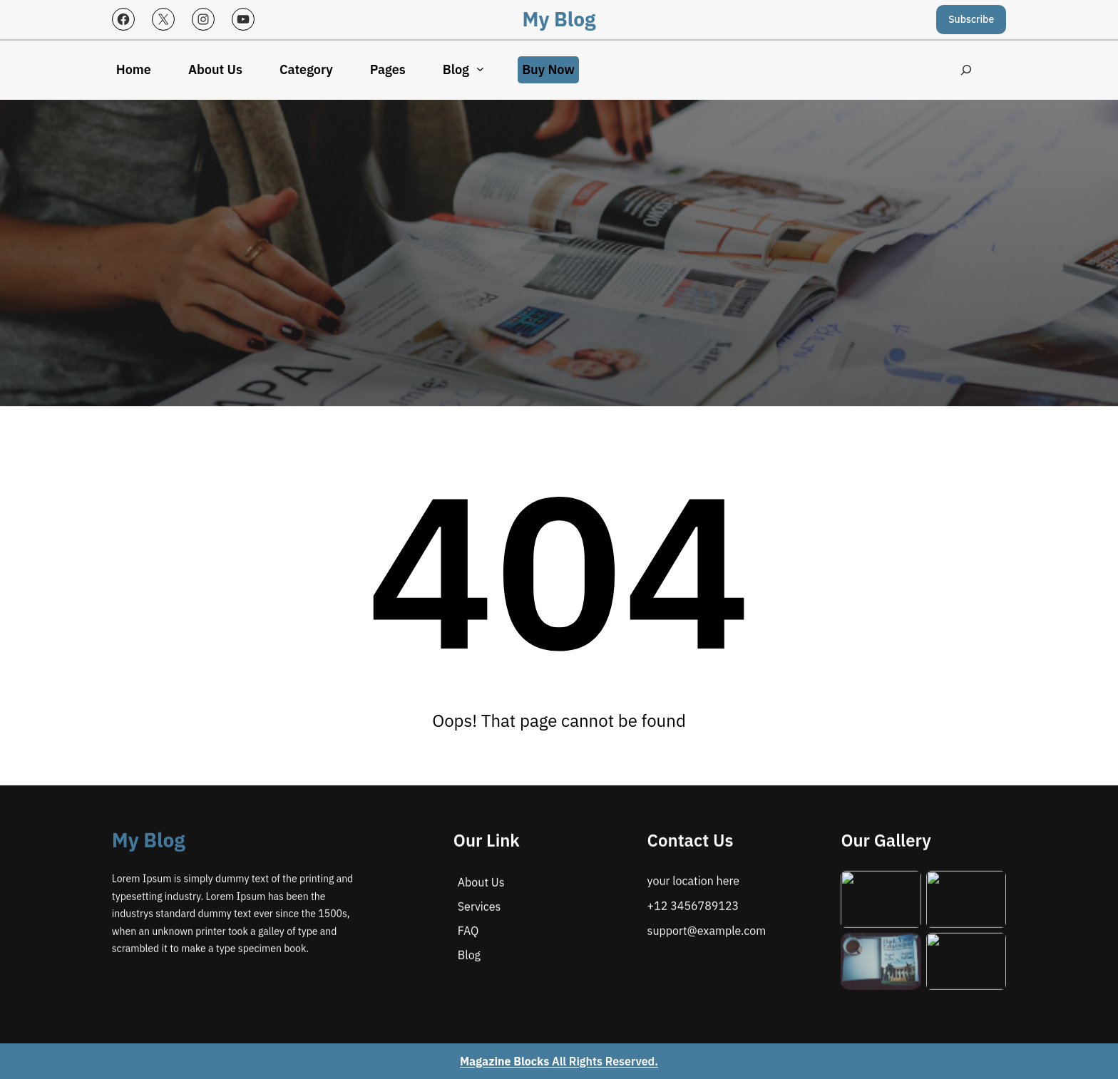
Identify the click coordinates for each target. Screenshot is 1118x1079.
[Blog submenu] (480, 69)
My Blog (559, 19)
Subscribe (971, 19)
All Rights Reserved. (559, 1061)
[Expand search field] (966, 70)
